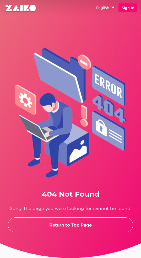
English (105, 8)
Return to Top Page (70, 224)
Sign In (128, 8)
